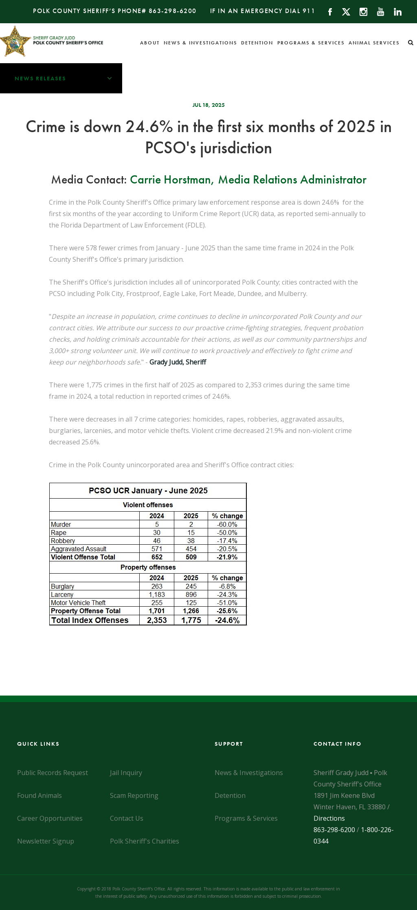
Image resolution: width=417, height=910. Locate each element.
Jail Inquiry (126, 772)
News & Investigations (200, 43)
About (150, 43)
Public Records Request (52, 772)
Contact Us (126, 818)
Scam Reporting (134, 795)
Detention (257, 43)
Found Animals (39, 795)
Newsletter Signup (45, 841)
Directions (329, 818)
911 (309, 11)
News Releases (68, 78)
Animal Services (374, 43)
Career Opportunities (50, 818)
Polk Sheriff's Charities (144, 841)
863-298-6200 (173, 11)
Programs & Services (311, 43)
